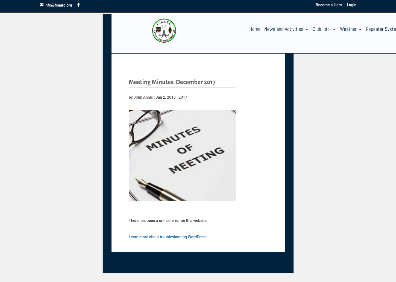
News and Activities (283, 30)
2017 (182, 97)
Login (351, 5)
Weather (348, 30)
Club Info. (322, 30)
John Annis (143, 97)
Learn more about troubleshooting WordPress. (168, 237)
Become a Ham (329, 5)
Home (254, 30)
